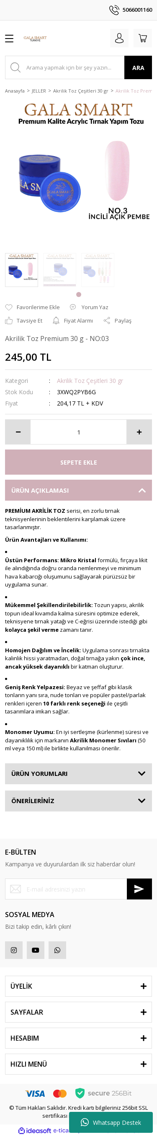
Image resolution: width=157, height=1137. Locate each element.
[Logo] (35, 38)
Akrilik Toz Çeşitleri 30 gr (90, 381)
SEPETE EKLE (78, 462)
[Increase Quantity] (139, 432)
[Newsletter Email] (78, 889)
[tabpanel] (22, 270)
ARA (138, 68)
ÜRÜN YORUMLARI (39, 773)
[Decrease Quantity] (18, 432)
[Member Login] (119, 38)
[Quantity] (78, 432)
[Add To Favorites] (32, 307)
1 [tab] (78, 294)
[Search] (78, 67)
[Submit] (139, 889)
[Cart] (143, 38)
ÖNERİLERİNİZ (32, 800)
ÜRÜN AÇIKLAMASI (40, 490)
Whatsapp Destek (111, 1122)
